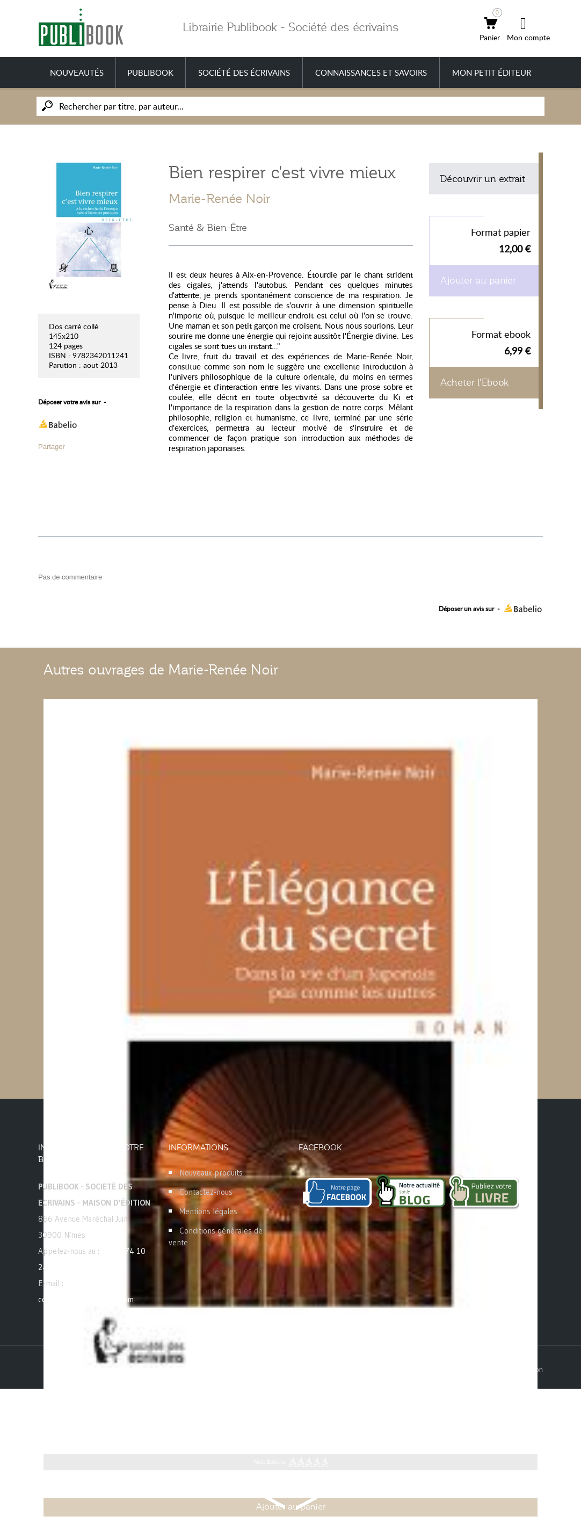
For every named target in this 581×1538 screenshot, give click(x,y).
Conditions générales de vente (216, 1236)
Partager (51, 446)
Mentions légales (208, 1211)
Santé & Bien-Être (208, 227)
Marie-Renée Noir (219, 199)
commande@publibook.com (86, 1299)
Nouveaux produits (211, 1172)
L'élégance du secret (92, 1412)
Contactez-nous (206, 1192)
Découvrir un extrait (482, 178)
